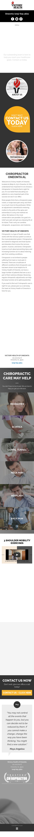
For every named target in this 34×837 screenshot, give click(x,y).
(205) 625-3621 (17, 363)
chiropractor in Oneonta (10, 189)
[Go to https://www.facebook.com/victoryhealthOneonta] (12, 19)
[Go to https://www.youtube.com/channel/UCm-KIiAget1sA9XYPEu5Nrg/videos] (16, 19)
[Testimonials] (17, 728)
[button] (17, 65)
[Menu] (17, 828)
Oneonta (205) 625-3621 (17, 13)
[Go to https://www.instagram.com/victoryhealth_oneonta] (21, 19)
